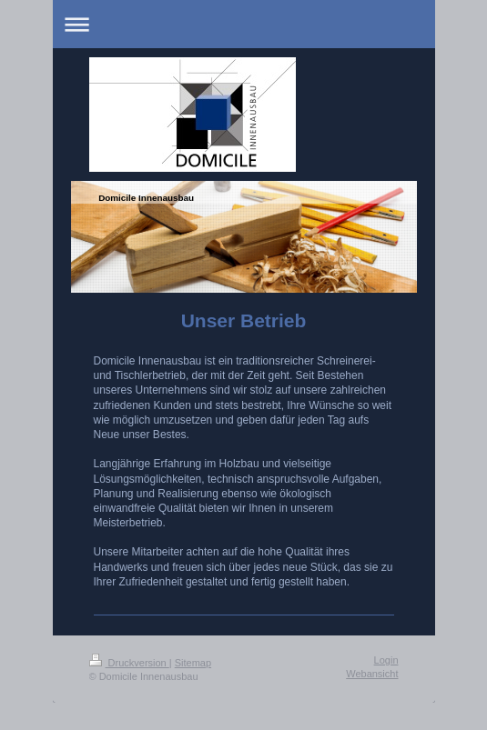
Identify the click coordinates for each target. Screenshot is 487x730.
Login (386, 660)
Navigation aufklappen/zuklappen (244, 24)
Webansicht (372, 673)
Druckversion (129, 662)
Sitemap (193, 662)
